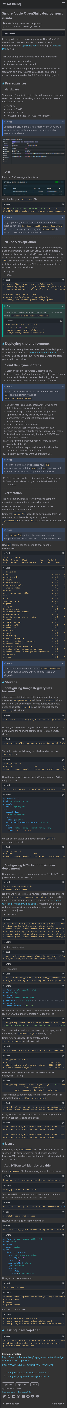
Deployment (22, 1384)
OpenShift (36, 23)
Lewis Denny (10, 23)
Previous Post (10, 1403)
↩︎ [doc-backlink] (48, 1372)
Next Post (58, 1403)
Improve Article (24, 1392)
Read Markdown (8, 1392)
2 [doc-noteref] (16, 1159)
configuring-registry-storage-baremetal (27, 1372)
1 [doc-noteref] (24, 710)
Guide (34, 1384)
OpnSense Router (30, 45)
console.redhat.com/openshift (42, 352)
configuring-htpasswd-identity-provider (27, 1376)
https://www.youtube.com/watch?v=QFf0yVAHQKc (27, 1364)
